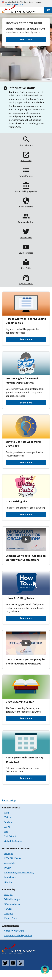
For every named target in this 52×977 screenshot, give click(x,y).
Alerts (7, 826)
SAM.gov (8, 913)
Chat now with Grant (14, 930)
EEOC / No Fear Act (13, 858)
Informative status (22, 87)
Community (8, 889)
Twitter (8, 817)
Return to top (9, 800)
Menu (48, 10)
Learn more (26, 339)
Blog (6, 812)
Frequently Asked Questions (18, 935)
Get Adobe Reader (13, 841)
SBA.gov (8, 908)
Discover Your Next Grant (24, 23)
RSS (6, 831)
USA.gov (8, 894)
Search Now (26, 39)
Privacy (7, 867)
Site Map (8, 882)
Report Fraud (11, 918)
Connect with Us (11, 807)
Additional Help (10, 926)
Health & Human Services (16, 848)
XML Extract (10, 836)
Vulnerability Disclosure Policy (19, 872)
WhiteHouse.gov (12, 899)
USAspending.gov (13, 904)
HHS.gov (8, 853)
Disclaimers (10, 877)
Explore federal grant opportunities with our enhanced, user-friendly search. (25, 30)
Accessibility (10, 862)
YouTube (8, 822)
